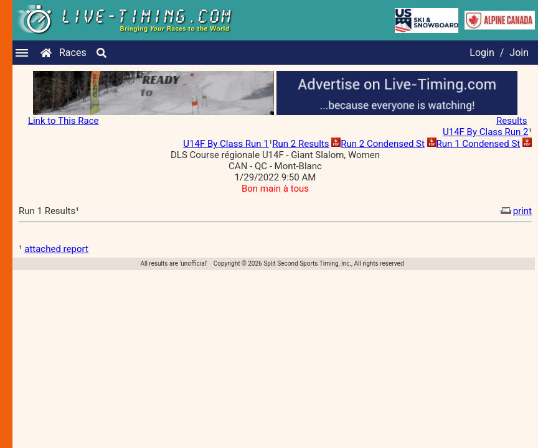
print (515, 211)
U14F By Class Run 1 (225, 143)
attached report (56, 248)
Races (73, 52)
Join (519, 52)
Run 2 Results (300, 143)
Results (511, 120)
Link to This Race (63, 120)
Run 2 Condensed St (383, 143)
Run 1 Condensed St (479, 143)
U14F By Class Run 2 (485, 132)
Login (482, 52)
